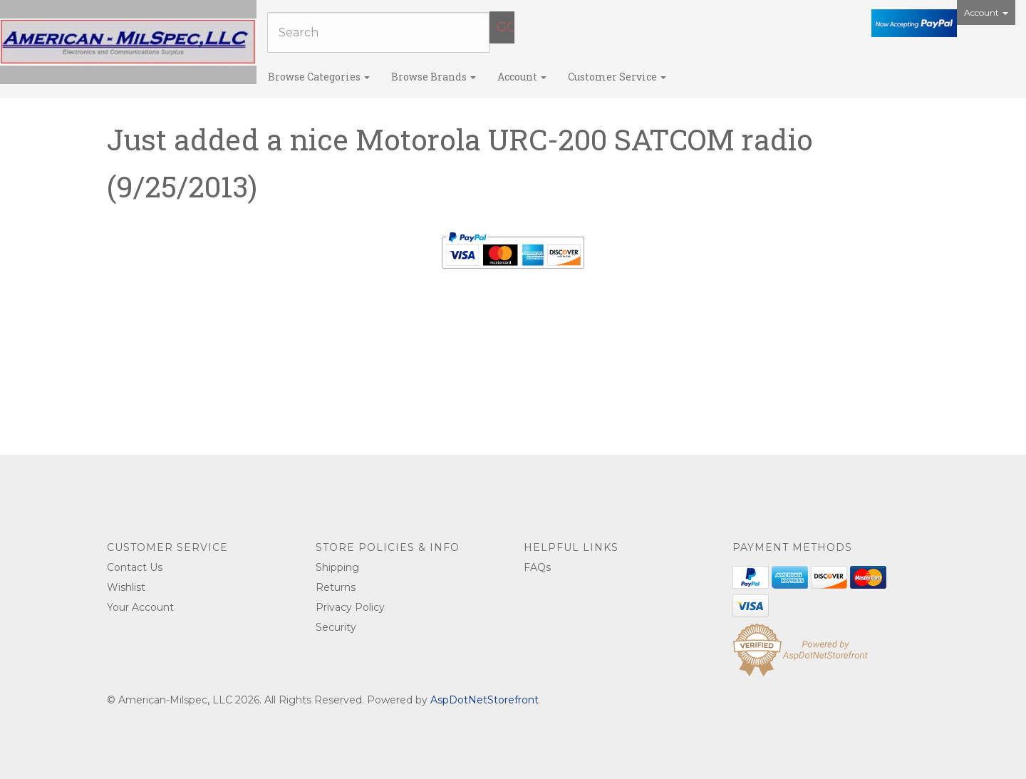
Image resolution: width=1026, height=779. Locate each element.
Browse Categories (319, 76)
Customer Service (617, 76)
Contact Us (134, 567)
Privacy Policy (350, 607)
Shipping (337, 567)
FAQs (537, 567)
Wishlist (126, 587)
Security (336, 627)
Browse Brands (433, 76)
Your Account (140, 607)
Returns (336, 587)
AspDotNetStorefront (484, 699)
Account (986, 12)
